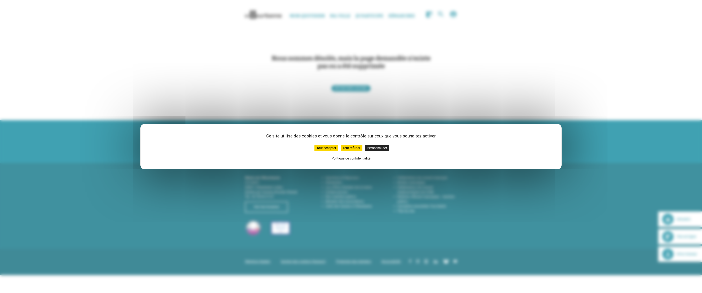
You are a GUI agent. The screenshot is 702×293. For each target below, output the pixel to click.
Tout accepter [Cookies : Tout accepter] (326, 148)
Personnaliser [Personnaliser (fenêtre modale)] (377, 148)
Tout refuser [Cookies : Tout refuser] (351, 148)
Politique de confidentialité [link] (351, 158)
